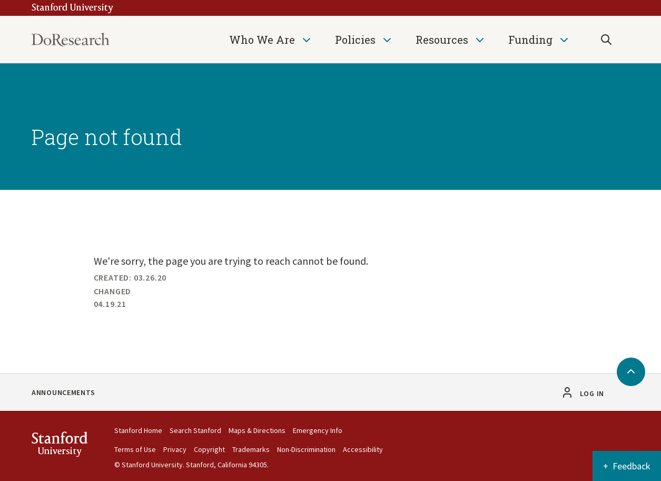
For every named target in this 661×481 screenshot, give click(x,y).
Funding (530, 39)
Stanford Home (138, 430)
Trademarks (251, 449)
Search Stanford (195, 430)
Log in (592, 393)
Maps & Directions (257, 430)
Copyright (209, 449)
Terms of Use (135, 449)
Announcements (63, 392)
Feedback (631, 466)
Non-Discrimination (306, 449)
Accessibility (363, 449)
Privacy (174, 449)
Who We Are (262, 39)
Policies (355, 39)
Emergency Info (317, 430)
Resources (442, 39)
